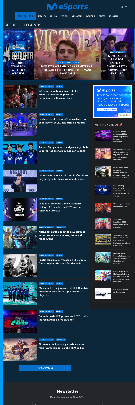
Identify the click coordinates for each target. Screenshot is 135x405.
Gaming (53, 16)
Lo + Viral (113, 16)
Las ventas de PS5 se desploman (120, 290)
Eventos (64, 16)
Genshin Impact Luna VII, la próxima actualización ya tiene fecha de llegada (121, 258)
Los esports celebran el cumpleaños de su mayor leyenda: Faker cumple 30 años (63, 177)
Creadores (77, 16)
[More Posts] (45, 368)
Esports (42, 16)
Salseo (102, 16)
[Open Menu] (126, 7)
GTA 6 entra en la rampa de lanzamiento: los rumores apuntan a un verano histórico (121, 172)
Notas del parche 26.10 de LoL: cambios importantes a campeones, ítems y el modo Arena (62, 235)
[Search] (122, 7)
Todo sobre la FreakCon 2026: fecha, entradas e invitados (120, 223)
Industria (90, 16)
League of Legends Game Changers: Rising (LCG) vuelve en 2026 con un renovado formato (60, 207)
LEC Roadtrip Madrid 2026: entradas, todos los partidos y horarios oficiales (18, 64)
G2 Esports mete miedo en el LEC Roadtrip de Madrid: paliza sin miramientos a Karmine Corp (58, 94)
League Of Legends (25, 16)
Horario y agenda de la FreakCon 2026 (121, 205)
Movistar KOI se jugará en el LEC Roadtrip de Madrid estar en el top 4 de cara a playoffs (63, 296)
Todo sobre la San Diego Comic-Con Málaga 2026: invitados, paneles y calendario (121, 240)
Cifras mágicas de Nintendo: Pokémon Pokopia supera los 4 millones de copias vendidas (121, 276)
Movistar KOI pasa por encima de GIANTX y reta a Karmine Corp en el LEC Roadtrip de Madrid (117, 64)
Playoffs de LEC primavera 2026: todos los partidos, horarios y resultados (121, 136)
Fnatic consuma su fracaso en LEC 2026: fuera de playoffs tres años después (62, 262)
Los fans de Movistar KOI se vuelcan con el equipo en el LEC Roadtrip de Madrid (62, 120)
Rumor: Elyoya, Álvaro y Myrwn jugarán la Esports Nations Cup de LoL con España (63, 149)
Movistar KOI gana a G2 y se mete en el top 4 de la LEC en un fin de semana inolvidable (67, 70)
